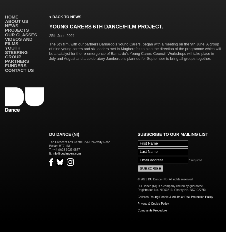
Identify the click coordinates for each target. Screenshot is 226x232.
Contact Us (19, 70)
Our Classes (21, 34)
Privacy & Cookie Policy (153, 203)
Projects (17, 30)
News (11, 25)
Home (11, 16)
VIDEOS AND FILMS (18, 41)
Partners (17, 61)
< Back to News (65, 17)
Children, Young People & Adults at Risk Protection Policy (175, 197)
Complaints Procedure (152, 210)
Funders (15, 65)
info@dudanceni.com (67, 153)
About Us (16, 21)
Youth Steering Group (16, 52)
